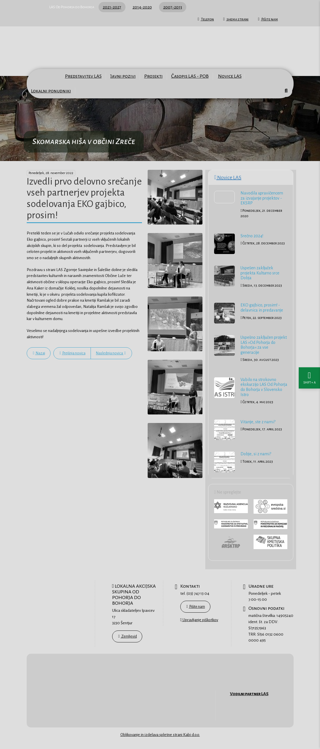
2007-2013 (172, 7)
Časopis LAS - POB (190, 76)
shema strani (235, 19)
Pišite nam (268, 19)
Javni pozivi (123, 76)
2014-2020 (142, 7)
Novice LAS (230, 76)
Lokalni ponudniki (51, 91)
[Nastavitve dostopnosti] (309, 374)
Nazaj (39, 353)
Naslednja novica (111, 353)
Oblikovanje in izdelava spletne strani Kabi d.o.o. (160, 735)
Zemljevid (127, 636)
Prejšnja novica (72, 353)
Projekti (153, 76)
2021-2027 (112, 7)
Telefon (206, 19)
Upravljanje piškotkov (199, 619)
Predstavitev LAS (83, 76)
